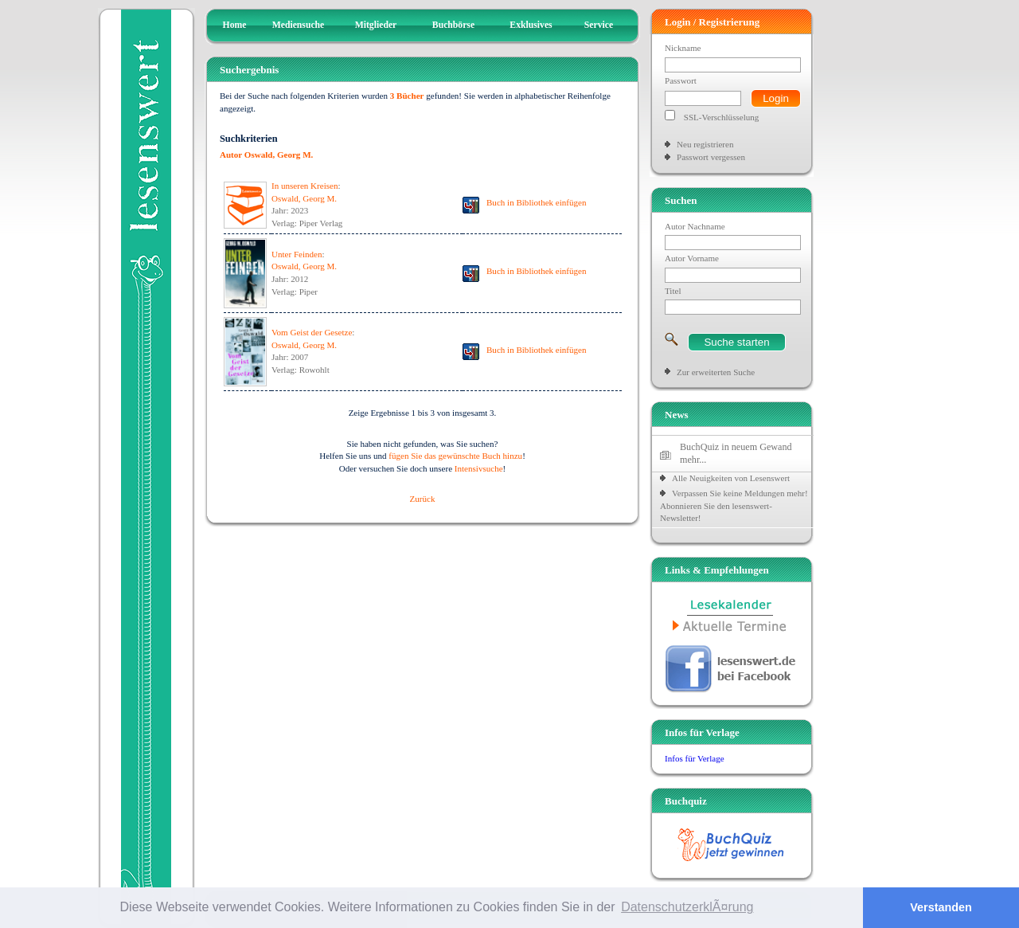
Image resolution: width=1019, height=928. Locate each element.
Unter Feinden (296, 254)
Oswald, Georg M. (304, 198)
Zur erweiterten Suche (716, 372)
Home (235, 25)
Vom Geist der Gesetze (311, 332)
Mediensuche (298, 25)
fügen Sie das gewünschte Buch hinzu (455, 455)
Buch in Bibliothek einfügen (536, 202)
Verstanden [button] (941, 907)
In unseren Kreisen (304, 185)
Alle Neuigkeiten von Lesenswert (731, 478)
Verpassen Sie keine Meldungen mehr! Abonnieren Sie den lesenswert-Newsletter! (734, 505)
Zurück (422, 498)
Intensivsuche (479, 468)
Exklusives (531, 25)
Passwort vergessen (711, 157)
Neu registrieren (705, 144)
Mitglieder (376, 25)
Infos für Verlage (694, 758)
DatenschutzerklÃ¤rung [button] (687, 907)
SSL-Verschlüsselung (721, 117)
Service (598, 25)
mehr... (693, 459)
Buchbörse (453, 25)
